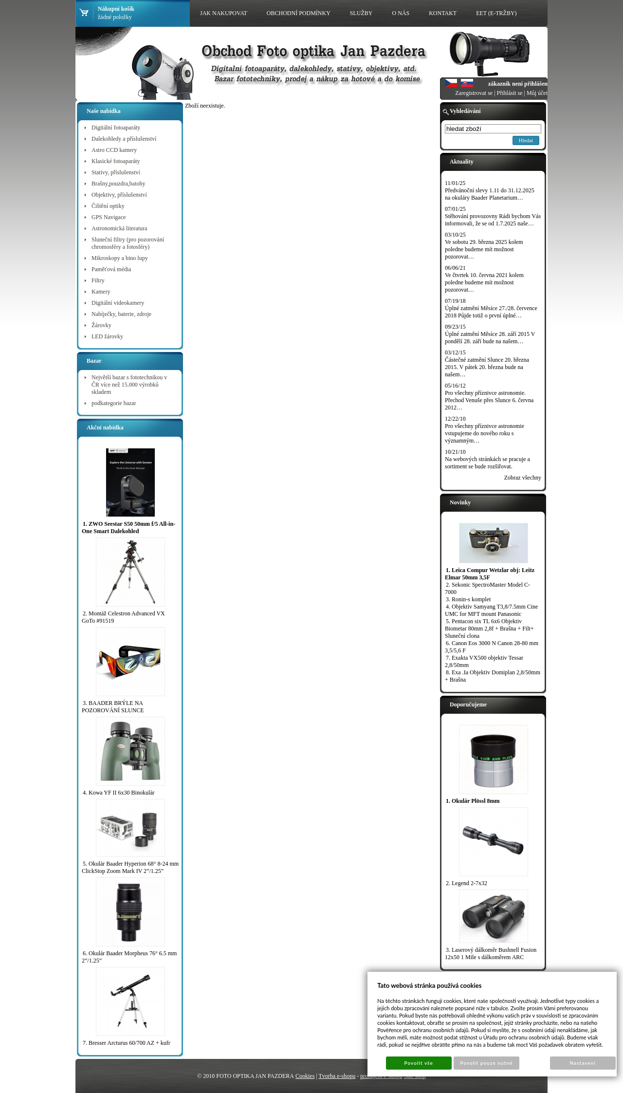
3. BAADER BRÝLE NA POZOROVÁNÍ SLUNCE (113, 707)
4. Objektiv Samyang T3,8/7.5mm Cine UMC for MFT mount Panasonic (491, 610)
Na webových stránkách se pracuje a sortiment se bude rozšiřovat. (487, 463)
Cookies (304, 1076)
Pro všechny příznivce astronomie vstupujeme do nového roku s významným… (484, 433)
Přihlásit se (510, 93)
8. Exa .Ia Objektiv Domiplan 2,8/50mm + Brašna (492, 676)
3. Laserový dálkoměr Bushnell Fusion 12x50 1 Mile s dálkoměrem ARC (490, 953)
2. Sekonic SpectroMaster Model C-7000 (487, 588)
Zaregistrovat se (474, 93)
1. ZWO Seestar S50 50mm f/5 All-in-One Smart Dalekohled (128, 527)
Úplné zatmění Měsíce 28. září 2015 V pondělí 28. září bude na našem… (490, 338)
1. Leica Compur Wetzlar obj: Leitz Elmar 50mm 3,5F (489, 574)
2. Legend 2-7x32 (466, 883)
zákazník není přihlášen (518, 83)
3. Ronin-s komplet (468, 599)
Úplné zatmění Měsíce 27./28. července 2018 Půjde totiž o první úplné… (491, 312)
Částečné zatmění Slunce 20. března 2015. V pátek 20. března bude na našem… (487, 367)
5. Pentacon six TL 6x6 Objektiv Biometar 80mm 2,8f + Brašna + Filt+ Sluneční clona (489, 628)
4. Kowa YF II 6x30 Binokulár (119, 792)
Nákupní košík (116, 8)
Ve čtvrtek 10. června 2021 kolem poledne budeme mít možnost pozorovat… (484, 282)
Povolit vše (418, 1063)
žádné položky (115, 17)
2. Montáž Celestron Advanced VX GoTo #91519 (123, 617)
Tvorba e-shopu (337, 1076)
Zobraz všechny (522, 477)
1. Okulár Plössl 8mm (472, 800)
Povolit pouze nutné (486, 1063)
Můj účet (537, 93)
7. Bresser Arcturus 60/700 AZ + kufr (126, 1042)
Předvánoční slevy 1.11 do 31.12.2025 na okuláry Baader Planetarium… (489, 194)
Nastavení (583, 1063)
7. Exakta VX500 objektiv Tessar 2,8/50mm (484, 661)
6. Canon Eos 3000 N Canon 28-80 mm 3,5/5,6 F (491, 647)
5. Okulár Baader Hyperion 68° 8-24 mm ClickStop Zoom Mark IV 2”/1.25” (130, 867)
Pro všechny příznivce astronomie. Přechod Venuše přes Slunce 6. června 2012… (489, 400)
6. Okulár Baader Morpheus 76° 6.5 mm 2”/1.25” (129, 957)
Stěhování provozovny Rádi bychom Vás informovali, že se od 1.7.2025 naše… (493, 220)
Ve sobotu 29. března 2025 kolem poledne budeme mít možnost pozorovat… (484, 249)
